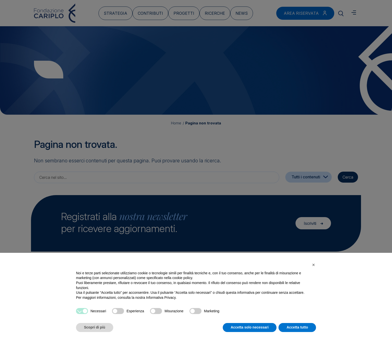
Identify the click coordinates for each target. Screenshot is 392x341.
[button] (314, 265)
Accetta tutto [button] (297, 327)
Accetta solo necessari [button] (250, 327)
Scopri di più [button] (94, 327)
